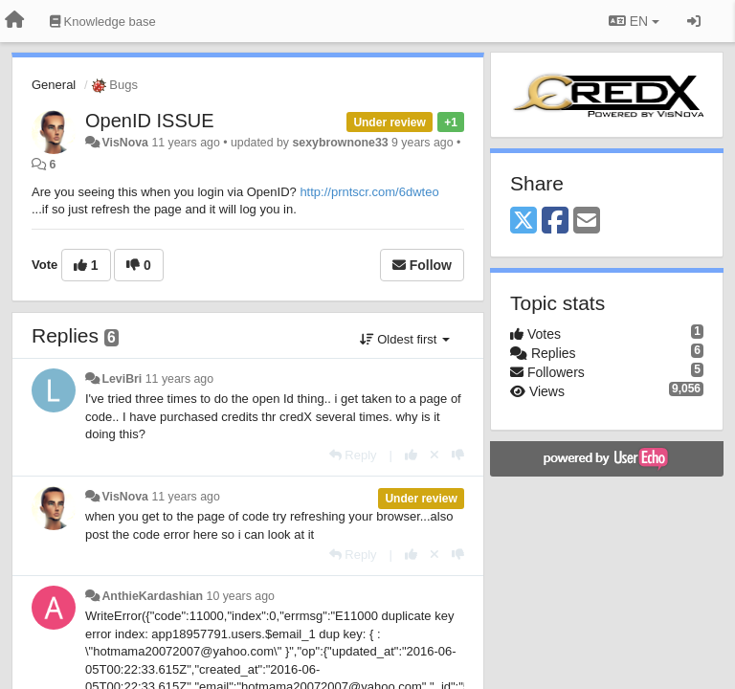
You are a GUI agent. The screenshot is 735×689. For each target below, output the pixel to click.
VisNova (124, 142)
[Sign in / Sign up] (694, 21)
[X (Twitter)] (523, 221)
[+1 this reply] (411, 455)
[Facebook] (555, 221)
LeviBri (121, 379)
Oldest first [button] (405, 339)
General (54, 85)
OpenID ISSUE (149, 120)
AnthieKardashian (152, 596)
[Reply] (353, 455)
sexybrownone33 (340, 142)
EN (634, 21)
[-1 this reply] (458, 455)
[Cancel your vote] (434, 455)
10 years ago (241, 596)
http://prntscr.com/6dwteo (369, 192)
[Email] (586, 221)
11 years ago (179, 379)
